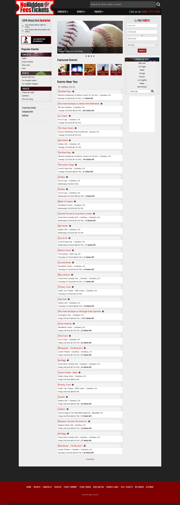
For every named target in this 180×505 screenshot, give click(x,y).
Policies (25, 115)
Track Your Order (29, 108)
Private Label (112, 487)
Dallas (142, 70)
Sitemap (150, 487)
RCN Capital (98, 487)
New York (142, 63)
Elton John (26, 65)
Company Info (27, 111)
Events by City (142, 59)
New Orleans (142, 87)
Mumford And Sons (103, 73)
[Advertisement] (90, 473)
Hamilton (25, 96)
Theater (98, 11)
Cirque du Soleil (28, 92)
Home (28, 487)
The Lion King (27, 99)
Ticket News (85, 487)
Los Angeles (142, 80)
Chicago (142, 73)
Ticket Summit (70, 487)
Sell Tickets (127, 487)
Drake (77, 74)
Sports (81, 11)
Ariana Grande (27, 62)
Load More (90, 459)
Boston (142, 77)
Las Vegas (142, 67)
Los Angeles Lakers (29, 80)
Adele (24, 58)
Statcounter (4, 504)
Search (142, 51)
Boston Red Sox (28, 77)
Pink (23, 68)
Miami (142, 83)
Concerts (63, 11)
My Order (139, 487)
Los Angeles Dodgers (30, 84)
